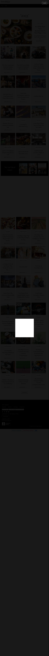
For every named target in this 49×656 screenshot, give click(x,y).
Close (44, 3)
